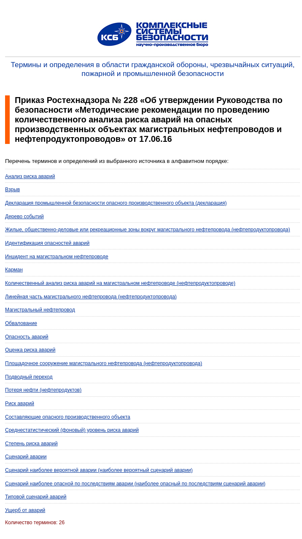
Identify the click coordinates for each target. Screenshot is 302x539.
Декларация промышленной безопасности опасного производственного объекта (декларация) (116, 203)
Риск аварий (19, 403)
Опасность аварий (27, 337)
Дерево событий (24, 216)
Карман (14, 270)
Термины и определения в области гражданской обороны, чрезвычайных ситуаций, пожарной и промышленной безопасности (153, 69)
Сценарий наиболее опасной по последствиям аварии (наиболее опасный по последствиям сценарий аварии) (135, 484)
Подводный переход (29, 377)
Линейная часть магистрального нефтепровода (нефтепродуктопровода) (91, 297)
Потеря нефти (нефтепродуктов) (43, 390)
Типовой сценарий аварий (35, 497)
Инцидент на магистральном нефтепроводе (56, 257)
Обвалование (21, 323)
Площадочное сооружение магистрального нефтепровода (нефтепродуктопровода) (103, 363)
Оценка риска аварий (30, 350)
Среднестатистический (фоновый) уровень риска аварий (72, 430)
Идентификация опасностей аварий (47, 243)
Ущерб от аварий (25, 510)
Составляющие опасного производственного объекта (67, 417)
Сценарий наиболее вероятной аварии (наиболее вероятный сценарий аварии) (99, 470)
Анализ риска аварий (30, 176)
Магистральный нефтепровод (40, 310)
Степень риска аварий (31, 444)
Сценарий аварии (25, 457)
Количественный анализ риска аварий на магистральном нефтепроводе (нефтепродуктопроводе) (120, 283)
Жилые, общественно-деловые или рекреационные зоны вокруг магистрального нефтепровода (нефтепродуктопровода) (147, 230)
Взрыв (12, 189)
